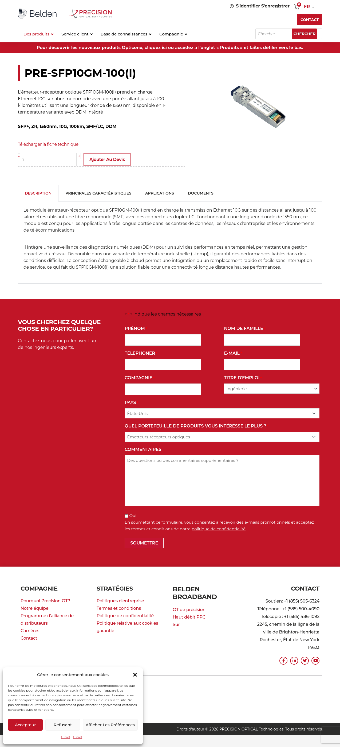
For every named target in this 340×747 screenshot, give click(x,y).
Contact (29, 637)
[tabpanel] (170, 242)
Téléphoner (141, 353)
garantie (105, 630)
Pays (131, 402)
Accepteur (25, 724)
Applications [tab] (159, 192)
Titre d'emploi (243, 377)
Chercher (307, 33)
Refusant (63, 724)
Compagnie (140, 377)
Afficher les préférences (110, 724)
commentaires (143, 448)
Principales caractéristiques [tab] (98, 192)
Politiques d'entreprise (120, 600)
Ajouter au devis (110, 159)
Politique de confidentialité (125, 615)
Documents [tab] (201, 192)
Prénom (136, 328)
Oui (132, 515)
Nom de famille (244, 328)
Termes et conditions (119, 607)
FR (307, 6)
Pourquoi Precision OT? (45, 600)
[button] (135, 674)
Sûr (176, 615)
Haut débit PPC (189, 607)
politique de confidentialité (219, 528)
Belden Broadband (206, 588)
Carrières (30, 630)
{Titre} (65, 737)
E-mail (233, 353)
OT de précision (189, 600)
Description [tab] (38, 192)
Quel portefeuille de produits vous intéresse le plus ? (196, 425)
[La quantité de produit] (50, 159)
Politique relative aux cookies (127, 622)
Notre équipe (35, 607)
